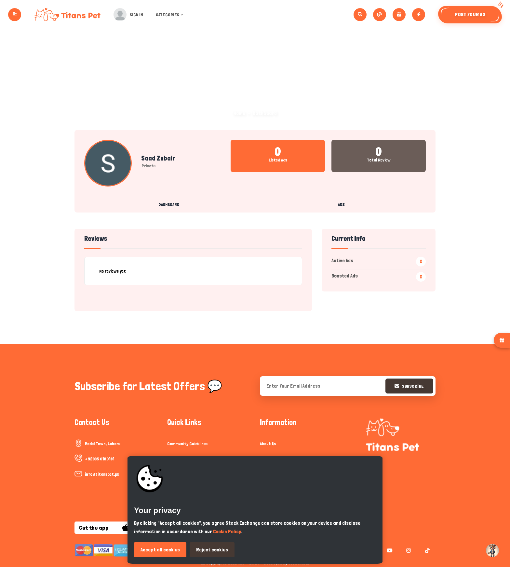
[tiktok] (426, 550)
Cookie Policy (227, 531)
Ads (341, 204)
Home (239, 113)
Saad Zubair (158, 158)
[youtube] (389, 550)
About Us (268, 443)
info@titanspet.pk (102, 474)
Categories (173, 14)
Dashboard (169, 204)
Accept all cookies (160, 550)
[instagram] (407, 550)
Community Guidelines (187, 443)
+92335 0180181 (99, 458)
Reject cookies (212, 550)
